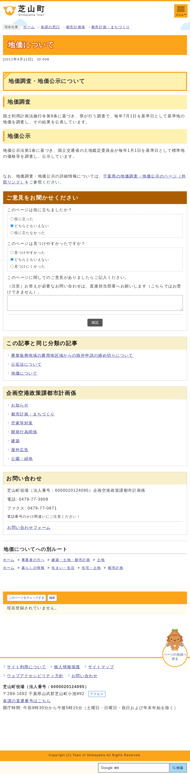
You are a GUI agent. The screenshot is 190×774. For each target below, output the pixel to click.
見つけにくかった (29, 266)
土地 (101, 560)
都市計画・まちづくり (110, 27)
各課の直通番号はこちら (27, 701)
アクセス (96, 694)
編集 (52, 597)
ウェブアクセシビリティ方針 (35, 676)
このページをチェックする (26, 597)
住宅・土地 (91, 568)
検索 (179, 768)
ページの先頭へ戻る (175, 657)
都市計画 (115, 568)
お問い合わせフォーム (29, 527)
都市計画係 (75, 27)
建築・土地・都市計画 (70, 560)
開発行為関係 (24, 432)
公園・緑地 (22, 459)
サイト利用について (26, 667)
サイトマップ (101, 667)
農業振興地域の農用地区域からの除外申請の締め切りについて (72, 355)
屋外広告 (19, 450)
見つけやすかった (29, 252)
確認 (95, 322)
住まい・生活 (63, 568)
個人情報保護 (67, 667)
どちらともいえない (31, 226)
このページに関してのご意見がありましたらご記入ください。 (68, 277)
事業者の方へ (33, 560)
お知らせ (19, 405)
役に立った (24, 219)
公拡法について (26, 364)
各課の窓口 (50, 27)
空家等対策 (22, 423)
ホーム (29, 27)
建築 (15, 441)
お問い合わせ (84, 676)
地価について (24, 373)
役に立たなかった (29, 232)
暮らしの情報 (33, 568)
